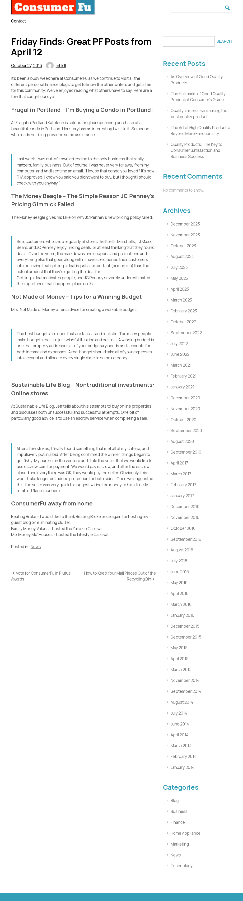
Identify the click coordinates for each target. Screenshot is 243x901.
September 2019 (186, 452)
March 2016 (181, 604)
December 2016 (185, 506)
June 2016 (180, 571)
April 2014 (179, 735)
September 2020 (186, 430)
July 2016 (179, 560)
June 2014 (180, 724)
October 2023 (183, 245)
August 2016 (182, 550)
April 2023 (180, 289)
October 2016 (183, 528)
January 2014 (182, 767)
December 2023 (185, 224)
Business (179, 811)
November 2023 (185, 235)
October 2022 (183, 321)
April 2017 (179, 463)
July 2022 (179, 343)
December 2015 (185, 626)
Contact (18, 21)
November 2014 (185, 680)
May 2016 (179, 582)
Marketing (180, 844)
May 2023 (179, 278)
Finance (178, 822)
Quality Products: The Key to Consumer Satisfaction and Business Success (196, 150)
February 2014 (183, 756)
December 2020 (185, 398)
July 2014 (179, 713)
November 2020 (185, 408)
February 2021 (183, 376)
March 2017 (181, 474)
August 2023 (182, 256)
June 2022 (180, 354)
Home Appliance (186, 833)
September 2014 (186, 691)
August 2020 (182, 441)
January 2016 (182, 615)
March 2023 (181, 300)
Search (224, 41)
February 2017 (183, 484)
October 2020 (183, 419)
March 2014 (181, 745)
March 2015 (181, 669)
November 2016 (185, 517)
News (36, 546)
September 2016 (186, 539)
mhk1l (61, 65)
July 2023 (179, 267)
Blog (175, 800)
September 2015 (186, 637)
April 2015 (179, 658)
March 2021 (181, 365)
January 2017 (182, 495)
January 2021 (182, 387)
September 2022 (186, 332)
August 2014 (182, 702)
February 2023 (184, 311)
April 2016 (179, 593)
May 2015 (179, 647)
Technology (182, 865)
